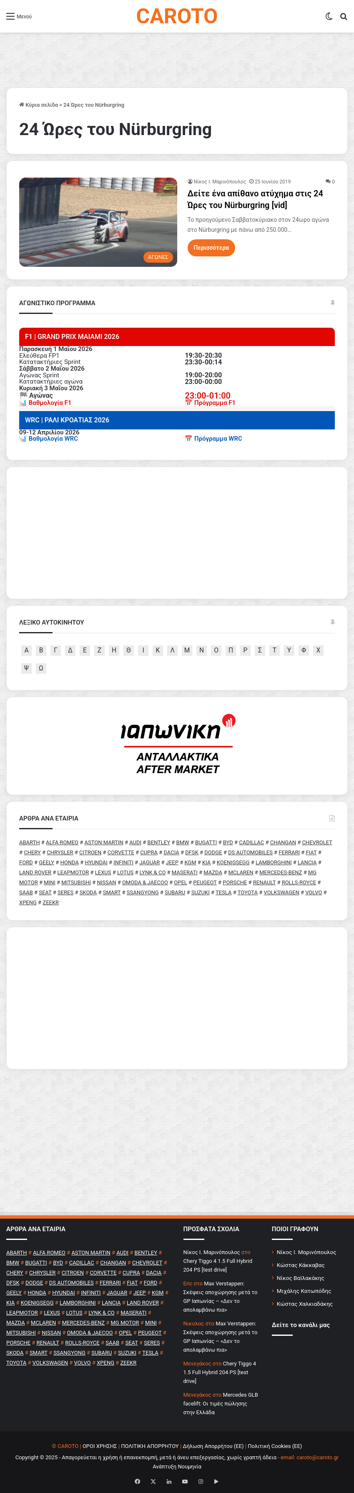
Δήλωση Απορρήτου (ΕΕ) (213, 1446)
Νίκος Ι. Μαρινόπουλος (306, 1252)
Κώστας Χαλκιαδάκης (305, 1303)
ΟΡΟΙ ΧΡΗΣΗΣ (100, 1446)
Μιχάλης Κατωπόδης (304, 1290)
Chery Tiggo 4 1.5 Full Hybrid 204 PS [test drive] (219, 1372)
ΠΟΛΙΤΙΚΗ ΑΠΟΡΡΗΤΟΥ (150, 1446)
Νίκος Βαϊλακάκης (300, 1278)
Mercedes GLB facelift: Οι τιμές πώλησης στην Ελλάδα (220, 1403)
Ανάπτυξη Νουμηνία (177, 1466)
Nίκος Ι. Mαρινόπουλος (220, 182)
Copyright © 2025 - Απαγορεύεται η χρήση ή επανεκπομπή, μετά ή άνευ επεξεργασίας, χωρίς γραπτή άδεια (145, 1457)
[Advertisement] (177, 998)
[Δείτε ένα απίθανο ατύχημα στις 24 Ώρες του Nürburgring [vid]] (98, 222)
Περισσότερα (211, 247)
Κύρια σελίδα (38, 105)
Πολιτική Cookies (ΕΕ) (275, 1446)
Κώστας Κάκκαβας (301, 1265)
